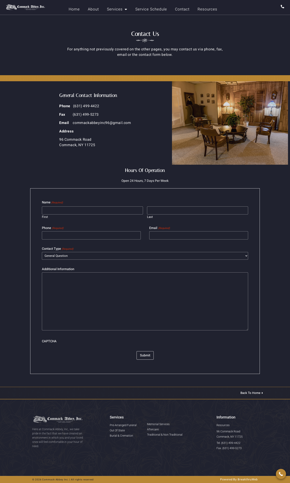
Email (159, 228)
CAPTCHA (49, 341)
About (93, 9)
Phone (53, 228)
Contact (182, 9)
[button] (281, 474)
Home (74, 9)
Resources (207, 9)
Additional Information (58, 269)
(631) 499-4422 (86, 106)
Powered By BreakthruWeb (239, 479)
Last (150, 217)
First (45, 217)
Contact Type (58, 248)
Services (117, 9)
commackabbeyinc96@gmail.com (102, 123)
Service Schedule (151, 9)
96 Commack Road (75, 139)
